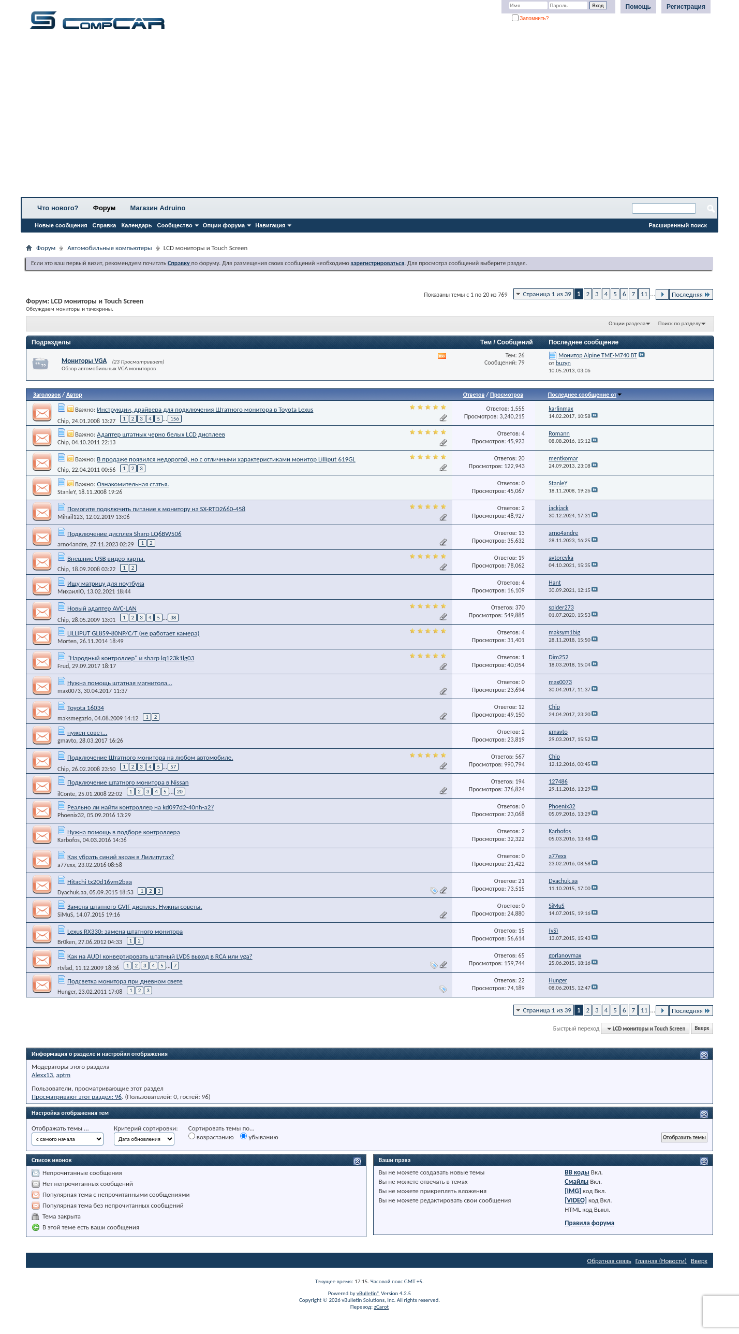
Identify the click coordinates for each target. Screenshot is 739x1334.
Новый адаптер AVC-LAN (102, 608)
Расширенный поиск (678, 225)
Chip (63, 420)
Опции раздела (627, 323)
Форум (104, 208)
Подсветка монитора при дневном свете (125, 981)
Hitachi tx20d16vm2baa (99, 882)
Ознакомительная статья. (133, 484)
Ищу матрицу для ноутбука (105, 583)
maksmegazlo (74, 718)
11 (644, 294)
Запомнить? (530, 18)
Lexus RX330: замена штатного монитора (125, 931)
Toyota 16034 (85, 708)
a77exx (66, 864)
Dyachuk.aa (71, 892)
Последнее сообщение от (585, 394)
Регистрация (686, 6)
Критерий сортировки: (146, 1128)
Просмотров (506, 394)
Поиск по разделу (679, 323)
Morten (67, 641)
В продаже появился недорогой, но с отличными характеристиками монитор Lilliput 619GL (226, 459)
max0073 (69, 690)
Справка (104, 225)
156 (174, 418)
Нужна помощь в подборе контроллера (123, 832)
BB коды (577, 1172)
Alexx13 (42, 1075)
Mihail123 (70, 516)
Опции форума (224, 225)
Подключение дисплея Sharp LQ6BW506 (124, 534)
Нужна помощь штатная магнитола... (119, 683)
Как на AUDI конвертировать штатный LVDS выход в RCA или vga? (160, 956)
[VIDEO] (576, 1200)
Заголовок (47, 394)
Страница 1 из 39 (547, 294)
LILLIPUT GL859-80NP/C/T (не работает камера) (133, 633)
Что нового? (58, 208)
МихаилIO (70, 591)
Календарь (136, 225)
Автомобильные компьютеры (109, 248)
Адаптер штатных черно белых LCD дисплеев (161, 434)
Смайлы (576, 1181)
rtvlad (64, 967)
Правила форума (589, 1223)
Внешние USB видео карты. (106, 558)
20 (180, 791)
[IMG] (573, 1191)
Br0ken (66, 942)
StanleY (66, 492)
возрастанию (211, 1137)
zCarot (381, 1306)
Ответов (474, 394)
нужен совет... (87, 732)
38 (173, 617)
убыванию (259, 1137)
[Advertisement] (323, 116)
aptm (63, 1075)
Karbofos (68, 840)
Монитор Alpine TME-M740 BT (597, 355)
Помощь (638, 6)
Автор (74, 394)
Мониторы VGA (84, 361)
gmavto (66, 740)
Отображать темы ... (60, 1128)
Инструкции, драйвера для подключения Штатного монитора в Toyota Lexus (205, 409)
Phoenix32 (70, 815)
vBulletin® (368, 1293)
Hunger (66, 991)
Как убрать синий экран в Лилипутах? (120, 857)
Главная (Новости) (661, 1261)
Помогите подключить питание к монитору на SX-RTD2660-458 (156, 509)
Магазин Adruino (158, 208)
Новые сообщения (61, 225)
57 (173, 766)
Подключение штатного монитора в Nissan (128, 782)
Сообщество (175, 225)
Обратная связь (609, 1261)
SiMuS (65, 914)
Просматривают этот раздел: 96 (77, 1096)
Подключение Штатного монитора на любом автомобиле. (150, 757)
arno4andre (72, 544)
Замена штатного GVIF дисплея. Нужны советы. (134, 906)
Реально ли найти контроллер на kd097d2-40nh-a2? (140, 807)
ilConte (66, 793)
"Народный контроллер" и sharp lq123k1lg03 (130, 658)
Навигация (270, 225)
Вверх (701, 1028)
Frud (63, 666)
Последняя (691, 294)
